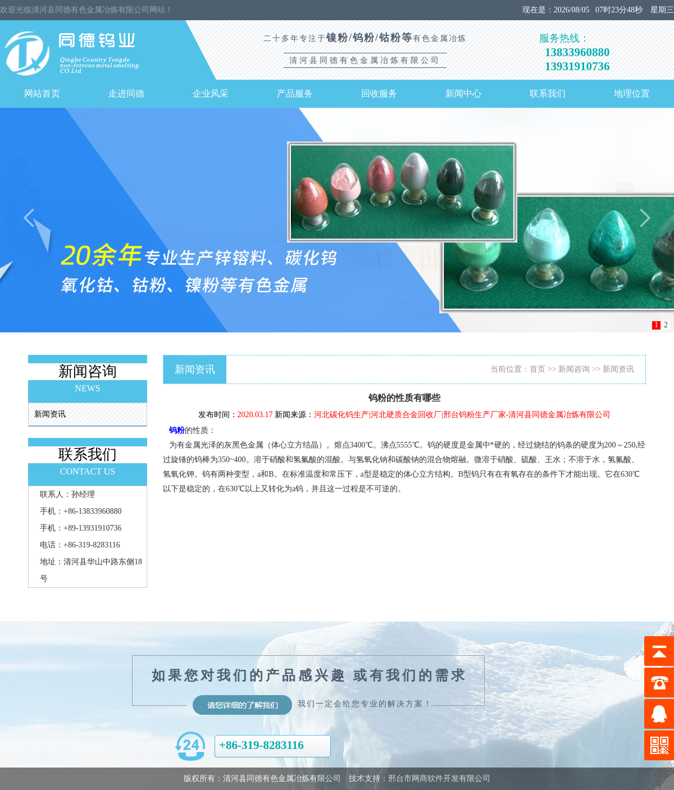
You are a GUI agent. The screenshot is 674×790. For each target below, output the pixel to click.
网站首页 (42, 93)
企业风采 (211, 93)
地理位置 (632, 93)
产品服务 (295, 93)
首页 (537, 369)
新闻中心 (463, 93)
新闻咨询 (574, 369)
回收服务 (379, 93)
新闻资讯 (50, 414)
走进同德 (126, 93)
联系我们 (548, 93)
